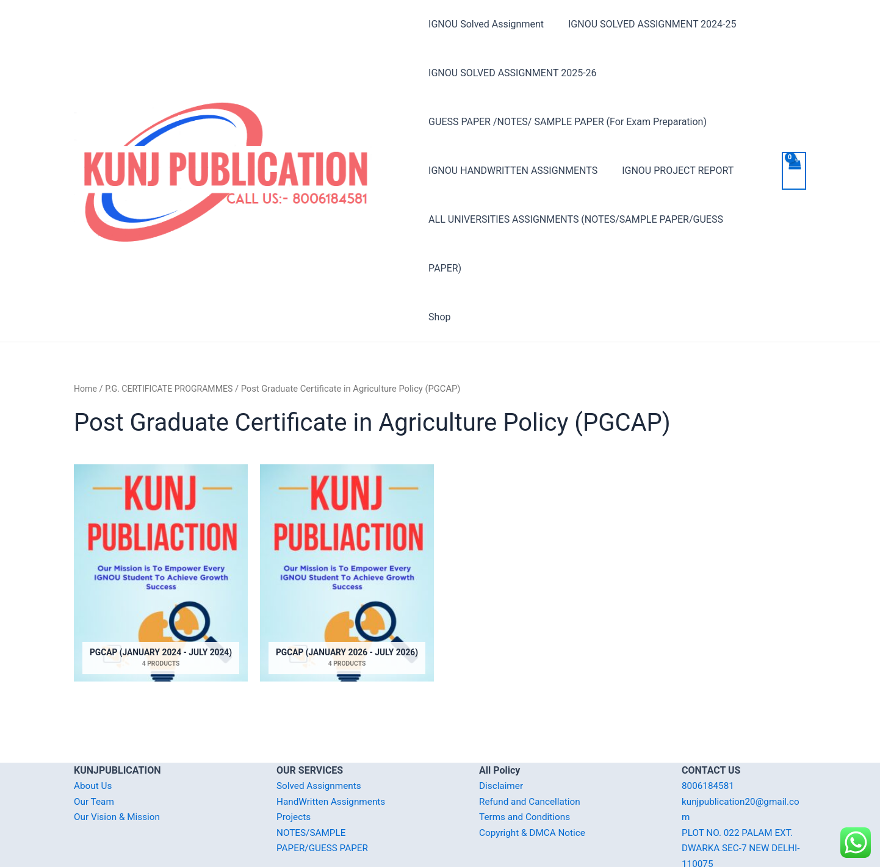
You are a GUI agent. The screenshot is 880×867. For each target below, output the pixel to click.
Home (86, 339)
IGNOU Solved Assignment (486, 24)
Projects (294, 768)
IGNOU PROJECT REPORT (673, 170)
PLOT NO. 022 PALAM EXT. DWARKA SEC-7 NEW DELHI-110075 (744, 800)
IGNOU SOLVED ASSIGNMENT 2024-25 (647, 24)
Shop (439, 268)
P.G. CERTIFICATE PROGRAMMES (173, 339)
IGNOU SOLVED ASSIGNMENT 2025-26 (512, 73)
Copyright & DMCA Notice (534, 784)
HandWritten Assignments (333, 753)
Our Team (95, 753)
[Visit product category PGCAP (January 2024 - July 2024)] (161, 528)
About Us (94, 737)
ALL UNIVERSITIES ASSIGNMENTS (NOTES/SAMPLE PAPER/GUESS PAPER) (593, 219)
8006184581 (709, 737)
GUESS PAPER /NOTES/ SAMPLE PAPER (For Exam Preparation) (567, 122)
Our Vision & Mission (119, 768)
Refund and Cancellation (532, 753)
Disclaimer (502, 737)
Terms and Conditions (526, 768)
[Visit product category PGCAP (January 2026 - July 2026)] (347, 528)
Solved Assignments (320, 737)
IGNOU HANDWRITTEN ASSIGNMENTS (512, 170)
